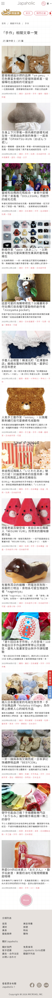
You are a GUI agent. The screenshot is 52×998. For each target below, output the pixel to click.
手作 (27, 23)
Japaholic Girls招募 (34, 950)
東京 (28, 13)
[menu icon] (3, 3)
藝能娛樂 (7, 933)
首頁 (4, 23)
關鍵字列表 (15, 23)
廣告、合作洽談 (10, 953)
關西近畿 (41, 13)
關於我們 (7, 947)
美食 (4, 930)
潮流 (4, 927)
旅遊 (25, 927)
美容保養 (28, 923)
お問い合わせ (9, 957)
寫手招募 (7, 950)
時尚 (25, 930)
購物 (25, 933)
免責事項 (28, 947)
